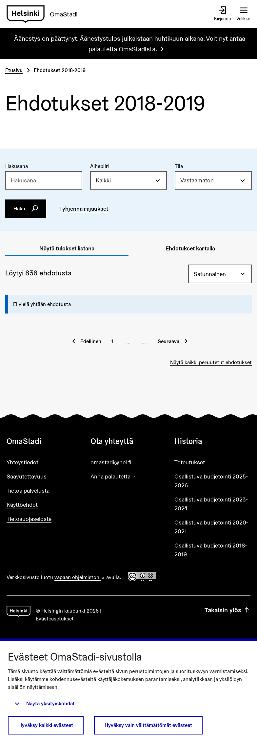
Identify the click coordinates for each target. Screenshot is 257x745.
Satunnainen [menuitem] (210, 274)
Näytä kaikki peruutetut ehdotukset (211, 362)
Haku (25, 208)
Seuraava (168, 341)
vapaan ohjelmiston (79, 577)
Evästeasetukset (55, 618)
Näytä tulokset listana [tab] (66, 248)
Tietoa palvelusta (28, 490)
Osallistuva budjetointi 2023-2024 (211, 504)
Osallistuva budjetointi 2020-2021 (211, 527)
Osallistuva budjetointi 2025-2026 (211, 481)
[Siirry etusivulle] (45, 14)
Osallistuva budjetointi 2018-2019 (210, 550)
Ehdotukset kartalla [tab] (190, 248)
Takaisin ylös (227, 610)
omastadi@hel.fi (110, 462)
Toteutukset (189, 462)
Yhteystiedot (22, 462)
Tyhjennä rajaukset (83, 208)
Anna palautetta (128, 477)
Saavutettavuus (27, 476)
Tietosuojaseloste (29, 519)
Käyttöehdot (22, 504)
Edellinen (90, 341)
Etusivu (14, 70)
